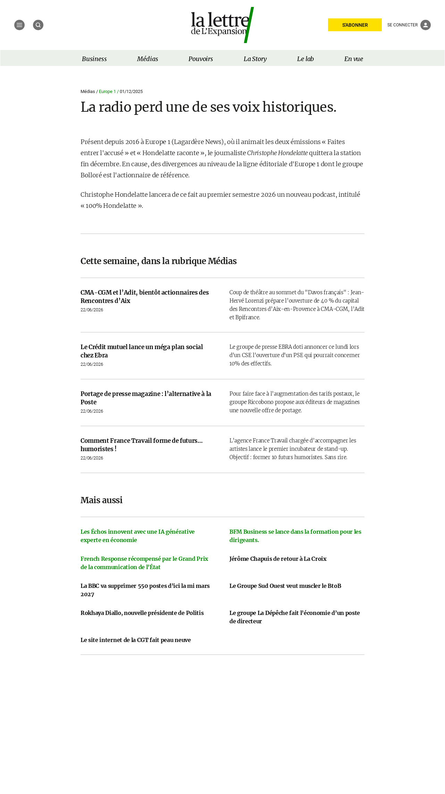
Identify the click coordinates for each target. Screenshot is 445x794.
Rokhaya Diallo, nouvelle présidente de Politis (142, 612)
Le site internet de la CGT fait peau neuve (136, 639)
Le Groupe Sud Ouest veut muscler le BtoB (285, 585)
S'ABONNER (355, 25)
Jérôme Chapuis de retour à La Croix (278, 558)
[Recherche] (38, 25)
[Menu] (19, 25)
